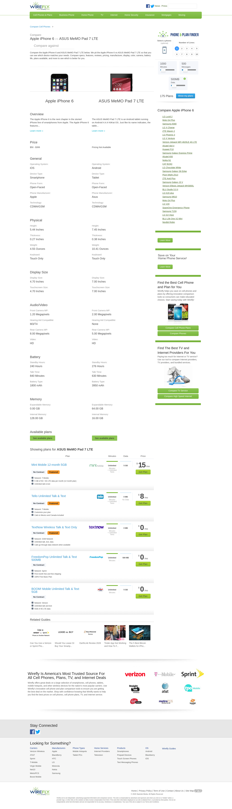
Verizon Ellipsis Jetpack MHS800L (178, 185)
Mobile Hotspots (79, 751)
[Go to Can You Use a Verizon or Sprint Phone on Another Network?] (40, 632)
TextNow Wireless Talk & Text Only (54, 527)
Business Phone (66, 15)
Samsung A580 (169, 124)
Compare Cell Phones (40, 26)
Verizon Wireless (37, 751)
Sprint (32, 758)
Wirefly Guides (167, 748)
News (157, 6)
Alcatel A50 (167, 156)
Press (164, 6)
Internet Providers (101, 751)
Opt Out (198, 790)
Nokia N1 (166, 160)
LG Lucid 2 (167, 116)
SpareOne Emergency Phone (176, 207)
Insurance (149, 15)
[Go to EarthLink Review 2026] (90, 632)
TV (102, 15)
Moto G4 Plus (168, 120)
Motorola (55, 766)
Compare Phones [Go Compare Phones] (178, 333)
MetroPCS (34, 773)
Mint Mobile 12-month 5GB (49, 464)
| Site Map (189, 790)
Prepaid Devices (123, 755)
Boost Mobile (35, 776)
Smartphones (122, 751)
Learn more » (36, 130)
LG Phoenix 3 (168, 134)
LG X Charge (168, 127)
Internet (113, 15)
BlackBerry (56, 755)
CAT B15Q (167, 164)
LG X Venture (168, 138)
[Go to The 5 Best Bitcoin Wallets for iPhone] (139, 632)
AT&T (32, 755)
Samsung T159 (169, 211)
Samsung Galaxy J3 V (172, 182)
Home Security (131, 15)
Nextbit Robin (168, 222)
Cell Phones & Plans (42, 15)
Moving (181, 15)
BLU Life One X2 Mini (172, 218)
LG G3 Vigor (168, 215)
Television (98, 755)
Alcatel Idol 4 (168, 145)
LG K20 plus (168, 193)
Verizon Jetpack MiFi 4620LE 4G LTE (179, 142)
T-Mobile (33, 762)
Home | (134, 790)
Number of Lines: (187, 43)
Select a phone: (164, 42)
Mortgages (166, 15)
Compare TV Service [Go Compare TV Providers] (178, 390)
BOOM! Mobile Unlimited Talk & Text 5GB (55, 590)
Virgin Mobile (35, 766)
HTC (54, 758)
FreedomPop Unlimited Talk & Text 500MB (54, 558)
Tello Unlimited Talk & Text (48, 495)
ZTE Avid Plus (168, 178)
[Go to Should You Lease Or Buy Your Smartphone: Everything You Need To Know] (65, 632)
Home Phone (87, 15)
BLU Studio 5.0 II (170, 189)
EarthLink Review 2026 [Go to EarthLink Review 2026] (90, 643)
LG (53, 762)
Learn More (165, 240)
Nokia (54, 769)
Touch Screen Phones (125, 758)
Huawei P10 (168, 149)
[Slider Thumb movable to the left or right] (163, 71)
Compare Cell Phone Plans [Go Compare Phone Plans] (178, 328)
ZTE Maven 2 (168, 131)
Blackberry (148, 755)
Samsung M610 (169, 196)
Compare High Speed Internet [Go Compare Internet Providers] (178, 396)
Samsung (56, 773)
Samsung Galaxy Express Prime (177, 153)
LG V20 (165, 204)
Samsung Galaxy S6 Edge (174, 171)
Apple (54, 751)
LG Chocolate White (171, 167)
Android (147, 751)
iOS (145, 758)
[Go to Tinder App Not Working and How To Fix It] (115, 632)
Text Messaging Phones (126, 762)
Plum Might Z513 (170, 174)
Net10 (32, 769)
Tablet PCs (77, 755)
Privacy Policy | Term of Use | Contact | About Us (161, 790)
